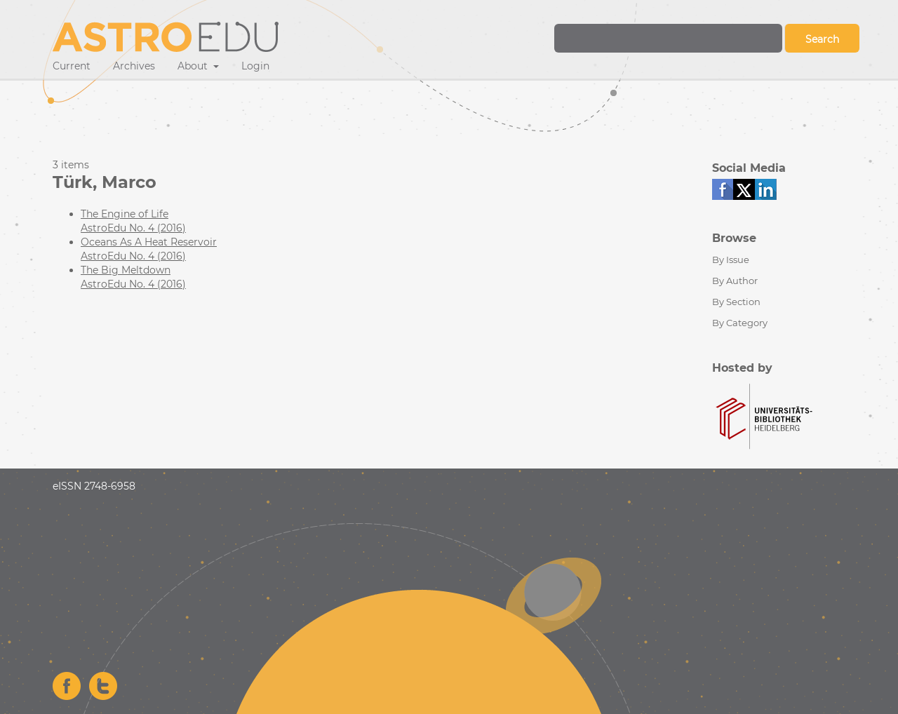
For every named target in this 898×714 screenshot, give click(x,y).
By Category (740, 322)
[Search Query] (668, 38)
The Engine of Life (124, 214)
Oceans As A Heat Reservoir (149, 242)
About (193, 66)
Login (255, 66)
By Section (736, 301)
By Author (735, 280)
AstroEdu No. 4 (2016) (133, 228)
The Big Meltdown (125, 270)
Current (72, 66)
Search (822, 39)
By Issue (730, 259)
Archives (134, 66)
